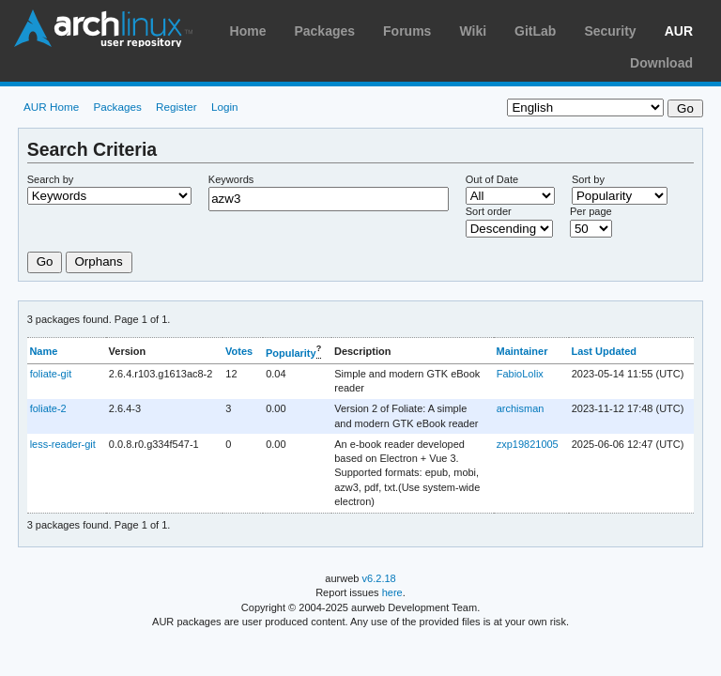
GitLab (535, 30)
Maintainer (521, 351)
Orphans (99, 261)
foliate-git (51, 373)
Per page (591, 211)
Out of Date (492, 179)
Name (43, 351)
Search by (50, 179)
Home (248, 30)
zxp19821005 (528, 444)
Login (224, 106)
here (392, 592)
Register (176, 106)
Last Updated (604, 351)
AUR (679, 30)
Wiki (472, 30)
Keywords (230, 179)
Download (661, 62)
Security (610, 30)
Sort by (588, 179)
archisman (521, 408)
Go (45, 261)
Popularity (291, 352)
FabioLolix (520, 373)
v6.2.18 (379, 578)
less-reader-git (63, 444)
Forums (407, 30)
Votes (239, 351)
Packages (324, 30)
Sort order (489, 211)
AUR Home (51, 106)
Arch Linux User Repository (103, 28)
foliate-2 (48, 408)
